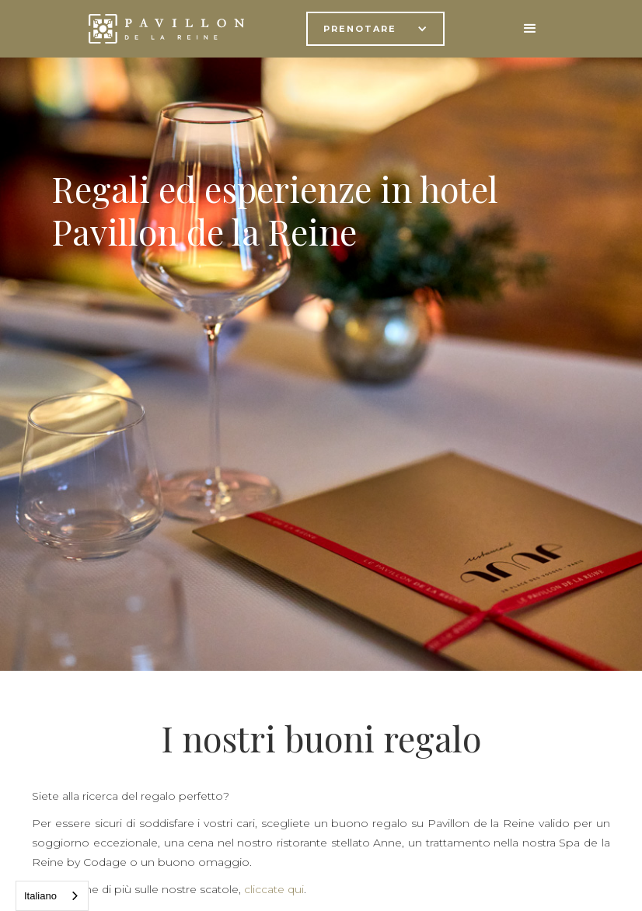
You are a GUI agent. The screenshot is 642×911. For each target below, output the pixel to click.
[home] (166, 29)
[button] (375, 29)
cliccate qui (274, 889)
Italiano (40, 896)
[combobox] (52, 896)
